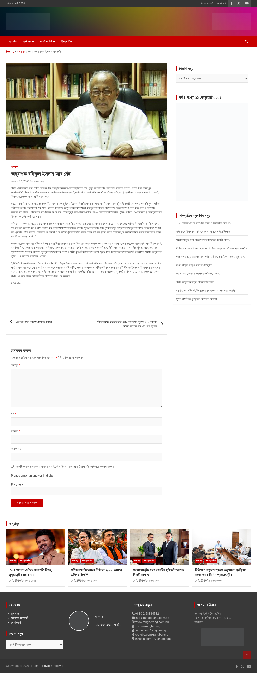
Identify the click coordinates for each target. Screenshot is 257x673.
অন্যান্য (14, 166)
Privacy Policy (51, 666)
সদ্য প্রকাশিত (25, 560)
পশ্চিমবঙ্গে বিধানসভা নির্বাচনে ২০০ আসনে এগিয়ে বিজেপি (203, 231)
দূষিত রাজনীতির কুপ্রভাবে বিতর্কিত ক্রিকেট (196, 299)
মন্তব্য (15, 365)
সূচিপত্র (27, 41)
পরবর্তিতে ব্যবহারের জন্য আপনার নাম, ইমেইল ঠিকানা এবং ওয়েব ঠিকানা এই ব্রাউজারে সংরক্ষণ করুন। (65, 466)
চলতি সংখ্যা (46, 41)
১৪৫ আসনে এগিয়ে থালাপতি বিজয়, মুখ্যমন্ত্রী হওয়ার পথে (203, 223)
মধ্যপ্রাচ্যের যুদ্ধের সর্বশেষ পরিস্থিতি (194, 265)
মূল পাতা (13, 41)
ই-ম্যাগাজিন (67, 41)
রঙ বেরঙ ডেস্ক (38, 181)
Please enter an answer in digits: (32, 475)
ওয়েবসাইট (16, 449)
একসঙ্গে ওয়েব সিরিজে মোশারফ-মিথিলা (34, 322)
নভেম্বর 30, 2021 (20, 181)
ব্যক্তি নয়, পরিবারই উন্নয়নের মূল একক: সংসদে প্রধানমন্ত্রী (205, 290)
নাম (13, 413)
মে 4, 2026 (15, 580)
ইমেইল (15, 431)
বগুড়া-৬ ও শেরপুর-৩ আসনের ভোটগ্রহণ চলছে (198, 274)
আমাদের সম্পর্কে (206, 3)
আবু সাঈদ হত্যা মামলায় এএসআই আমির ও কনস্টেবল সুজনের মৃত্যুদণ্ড (210, 257)
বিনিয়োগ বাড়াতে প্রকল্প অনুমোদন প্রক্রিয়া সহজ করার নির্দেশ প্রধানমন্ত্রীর (211, 248)
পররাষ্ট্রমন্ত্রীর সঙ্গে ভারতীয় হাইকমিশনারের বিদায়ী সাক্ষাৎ (202, 240)
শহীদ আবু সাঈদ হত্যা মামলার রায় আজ (194, 282)
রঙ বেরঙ (34, 666)
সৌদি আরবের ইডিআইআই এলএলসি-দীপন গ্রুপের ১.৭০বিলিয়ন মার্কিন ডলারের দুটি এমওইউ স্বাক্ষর (127, 324)
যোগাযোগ (221, 3)
